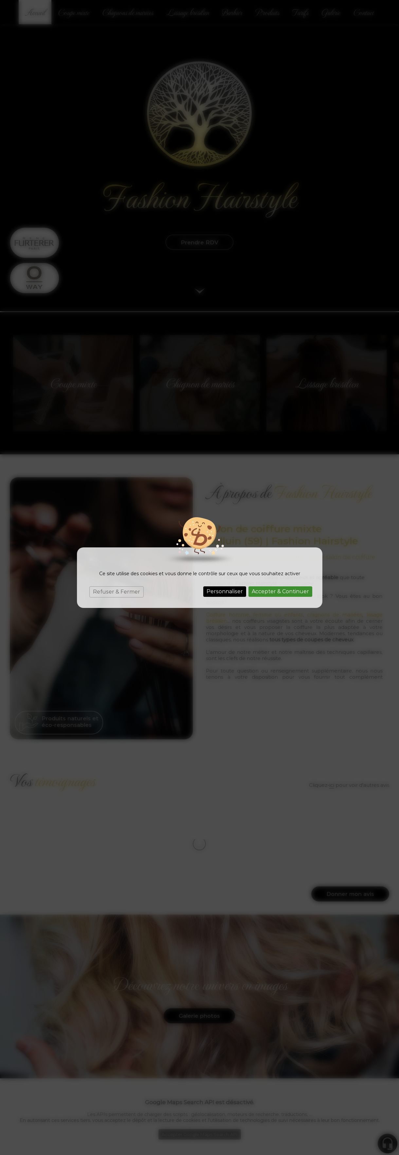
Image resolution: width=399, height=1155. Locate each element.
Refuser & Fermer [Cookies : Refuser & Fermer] (116, 592)
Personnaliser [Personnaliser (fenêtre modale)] (225, 591)
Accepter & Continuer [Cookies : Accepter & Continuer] (280, 591)
